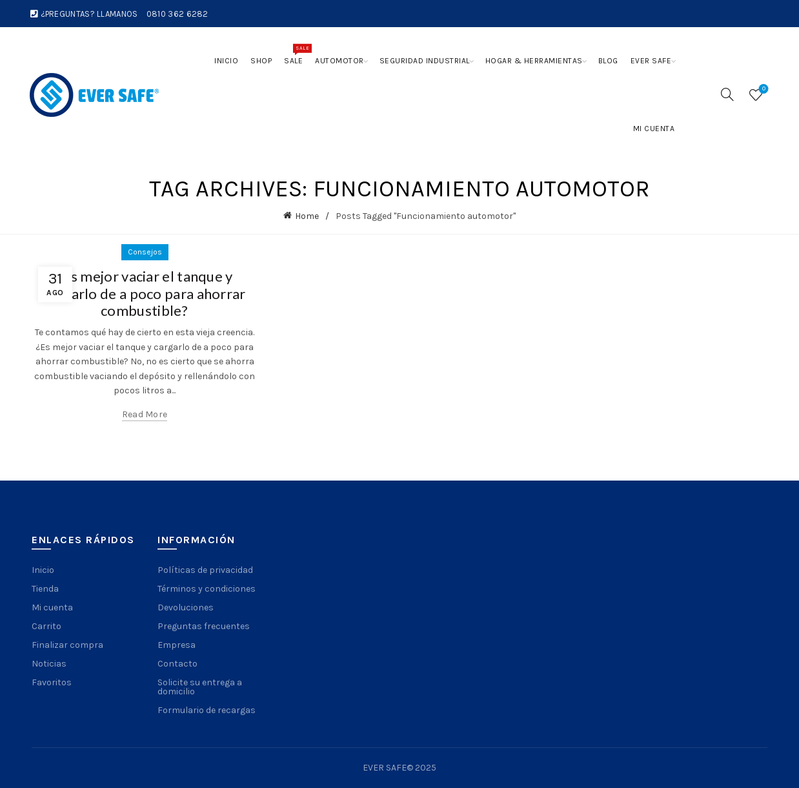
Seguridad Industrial (424, 60)
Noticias (49, 663)
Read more (145, 414)
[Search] (727, 94)
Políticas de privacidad (205, 570)
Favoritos (52, 682)
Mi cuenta (654, 128)
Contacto (177, 663)
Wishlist (762, 89)
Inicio (226, 60)
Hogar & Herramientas (534, 60)
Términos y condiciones (206, 588)
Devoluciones (185, 607)
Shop (261, 60)
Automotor (339, 60)
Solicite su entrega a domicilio (199, 687)
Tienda (45, 588)
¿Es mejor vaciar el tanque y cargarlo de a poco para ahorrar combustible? (144, 293)
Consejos (145, 251)
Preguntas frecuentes (203, 626)
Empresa (176, 644)
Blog (608, 60)
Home (307, 216)
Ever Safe (651, 60)
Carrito (46, 626)
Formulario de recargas (206, 710)
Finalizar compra (67, 644)
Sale (296, 54)
